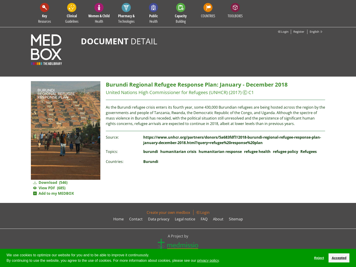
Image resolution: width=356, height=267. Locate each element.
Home (118, 219)
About (218, 219)
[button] (221, 261)
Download (50, 182)
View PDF (49, 187)
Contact (136, 219)
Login (283, 32)
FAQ (204, 219)
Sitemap (236, 219)
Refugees (308, 151)
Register (298, 32)
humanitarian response (220, 151)
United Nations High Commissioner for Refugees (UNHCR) (167, 92)
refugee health (257, 151)
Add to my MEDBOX (53, 193)
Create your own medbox (168, 212)
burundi (150, 151)
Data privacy (158, 219)
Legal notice (185, 219)
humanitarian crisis (178, 151)
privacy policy (208, 260)
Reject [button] (319, 258)
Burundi (150, 161)
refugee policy (285, 151)
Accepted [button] (339, 258)
